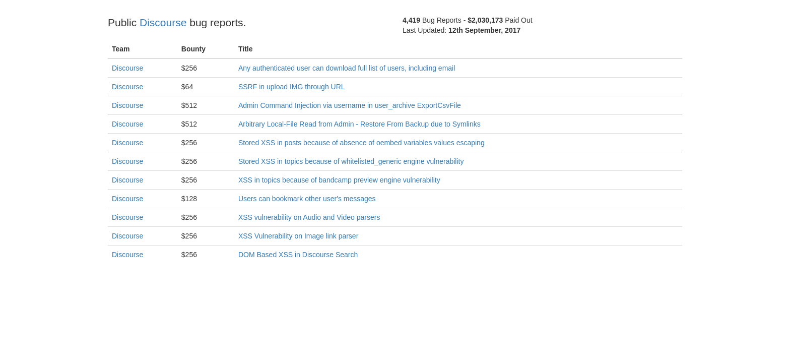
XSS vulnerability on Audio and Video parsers (309, 217)
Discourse (163, 22)
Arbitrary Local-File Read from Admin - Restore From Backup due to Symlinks (359, 124)
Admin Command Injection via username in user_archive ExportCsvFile (349, 105)
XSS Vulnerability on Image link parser (298, 236)
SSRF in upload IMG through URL (291, 87)
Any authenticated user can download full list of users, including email (346, 68)
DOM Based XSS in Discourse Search (298, 255)
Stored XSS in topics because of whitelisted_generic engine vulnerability (351, 161)
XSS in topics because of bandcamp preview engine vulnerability (339, 180)
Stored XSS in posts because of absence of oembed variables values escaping (361, 143)
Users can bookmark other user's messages (307, 199)
